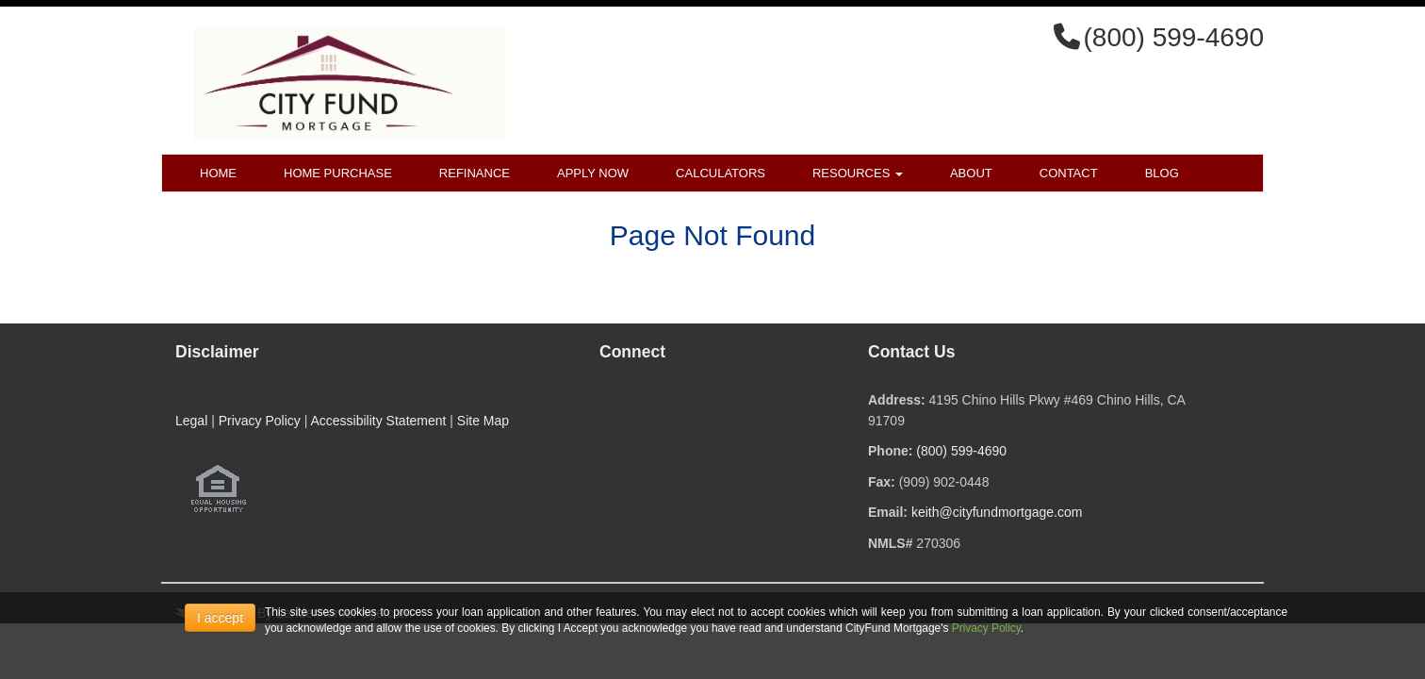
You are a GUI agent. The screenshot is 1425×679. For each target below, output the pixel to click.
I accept (220, 617)
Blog (1162, 173)
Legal (191, 420)
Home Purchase (338, 173)
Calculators (720, 173)
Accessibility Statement (378, 420)
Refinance (474, 173)
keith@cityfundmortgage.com (997, 512)
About (971, 173)
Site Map (483, 420)
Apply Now (593, 173)
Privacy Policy (260, 420)
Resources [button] (857, 173)
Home (218, 173)
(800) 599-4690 (961, 450)
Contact (1069, 173)
